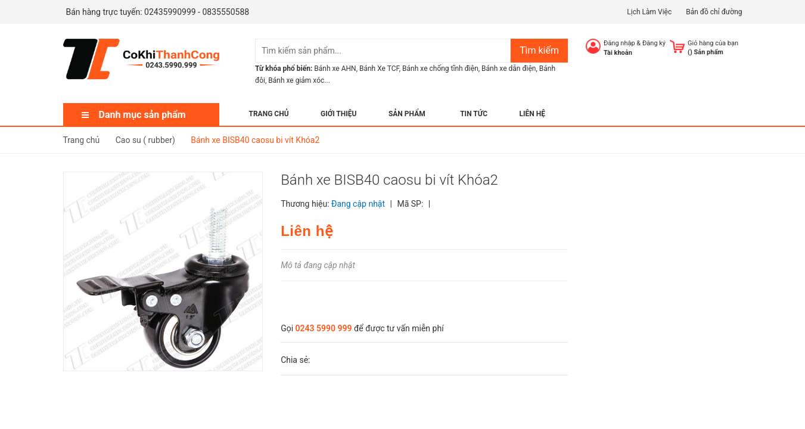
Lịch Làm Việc (649, 12)
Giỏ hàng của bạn (713, 43)
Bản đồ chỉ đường (714, 12)
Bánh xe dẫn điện (508, 68)
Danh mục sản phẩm (142, 114)
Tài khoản (618, 53)
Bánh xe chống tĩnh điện (440, 68)
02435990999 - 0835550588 (196, 12)
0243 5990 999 (324, 328)
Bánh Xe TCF (379, 68)
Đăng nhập (619, 43)
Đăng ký (654, 43)
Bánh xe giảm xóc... (299, 80)
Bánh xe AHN (335, 68)
